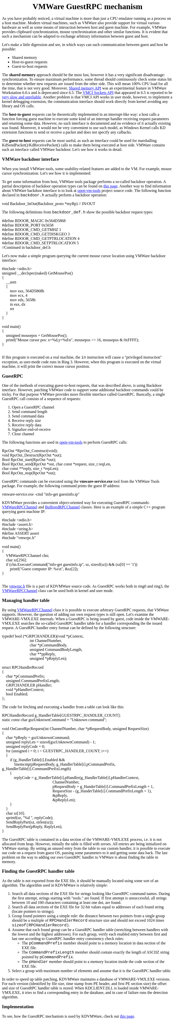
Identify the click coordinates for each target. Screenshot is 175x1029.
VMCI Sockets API (98, 93)
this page (110, 186)
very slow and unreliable (21, 97)
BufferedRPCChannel (62, 507)
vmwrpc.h (17, 586)
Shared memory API (85, 88)
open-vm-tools (88, 190)
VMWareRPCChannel (19, 507)
